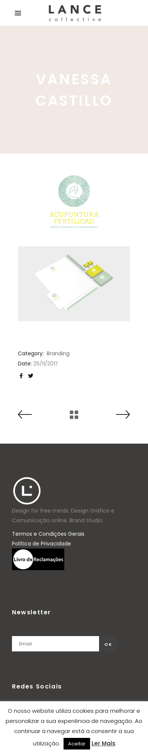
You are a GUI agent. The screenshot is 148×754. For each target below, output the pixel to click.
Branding (58, 353)
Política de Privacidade (41, 543)
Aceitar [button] (77, 743)
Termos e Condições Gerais (48, 534)
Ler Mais (103, 743)
